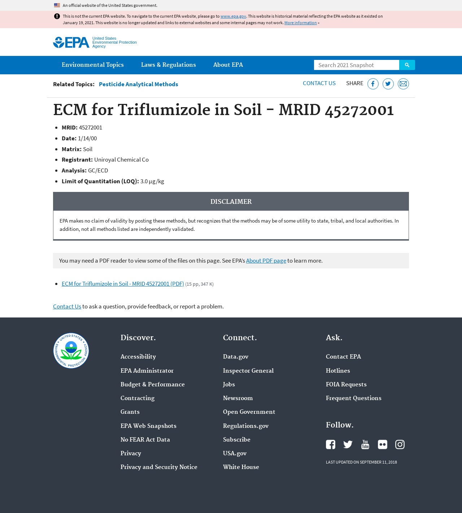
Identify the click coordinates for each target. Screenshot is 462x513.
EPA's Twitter (348, 444)
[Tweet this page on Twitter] (388, 83)
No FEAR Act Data (145, 440)
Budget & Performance (153, 385)
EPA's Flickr (382, 444)
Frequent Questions (354, 398)
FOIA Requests (346, 385)
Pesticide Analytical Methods (138, 84)
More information (300, 22)
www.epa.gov (233, 16)
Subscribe (236, 440)
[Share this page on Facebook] (373, 83)
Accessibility (138, 357)
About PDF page (266, 260)
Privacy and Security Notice (159, 467)
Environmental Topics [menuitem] (93, 65)
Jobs (229, 385)
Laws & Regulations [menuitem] (168, 65)
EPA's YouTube (365, 444)
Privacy (131, 454)
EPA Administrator (147, 371)
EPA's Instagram (400, 444)
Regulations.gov (246, 426)
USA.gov (235, 454)
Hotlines (338, 371)
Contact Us (319, 83)
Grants (130, 412)
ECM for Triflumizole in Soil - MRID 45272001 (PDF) (123, 284)
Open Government (249, 412)
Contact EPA (343, 357)
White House (241, 467)
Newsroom (238, 398)
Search (407, 65)
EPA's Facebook (330, 444)
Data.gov (235, 357)
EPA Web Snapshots (148, 426)
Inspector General (248, 371)
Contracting (137, 398)
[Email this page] (403, 83)
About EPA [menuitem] (228, 65)
